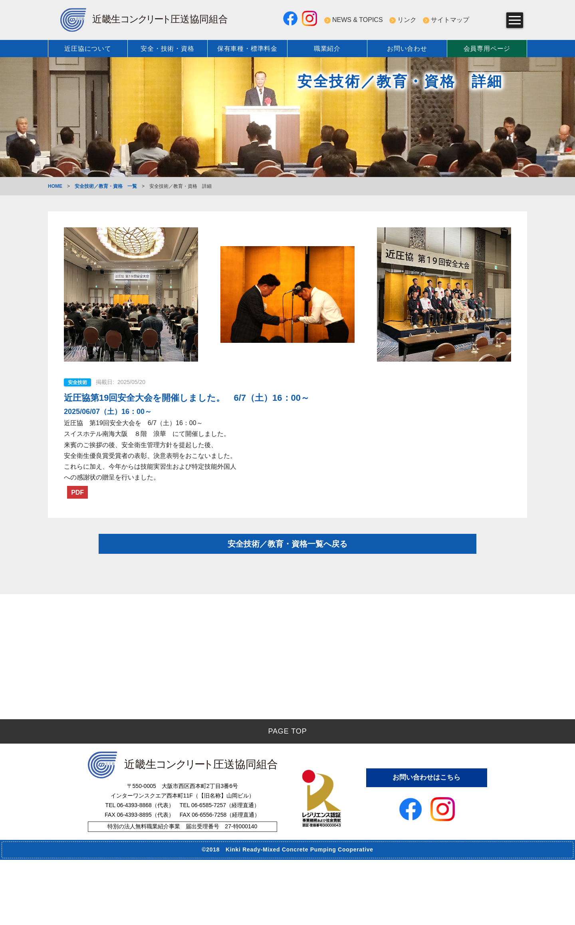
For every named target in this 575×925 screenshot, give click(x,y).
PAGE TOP (287, 796)
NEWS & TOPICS (357, 19)
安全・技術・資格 (167, 48)
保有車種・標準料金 (247, 48)
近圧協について (87, 48)
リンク (406, 19)
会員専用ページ (487, 48)
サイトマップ (450, 19)
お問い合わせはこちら (426, 841)
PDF (80, 493)
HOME (55, 186)
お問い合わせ (407, 48)
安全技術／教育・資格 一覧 (106, 186)
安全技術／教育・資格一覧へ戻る (287, 554)
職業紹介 (327, 48)
